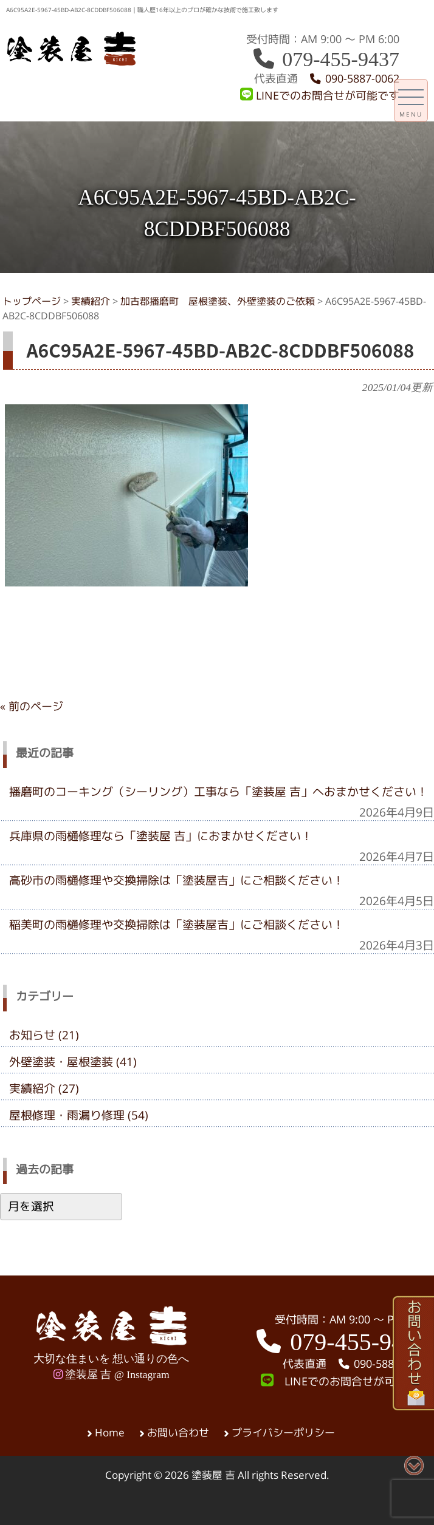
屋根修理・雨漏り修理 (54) (78, 1115)
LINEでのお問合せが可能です (319, 95)
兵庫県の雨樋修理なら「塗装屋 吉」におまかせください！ (160, 836)
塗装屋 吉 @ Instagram (111, 1374)
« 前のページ (31, 706)
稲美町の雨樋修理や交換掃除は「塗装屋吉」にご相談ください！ (176, 925)
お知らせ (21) (44, 1035)
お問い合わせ (178, 1433)
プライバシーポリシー (283, 1433)
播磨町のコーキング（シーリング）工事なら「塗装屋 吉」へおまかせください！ (218, 792)
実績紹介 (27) (44, 1088)
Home (110, 1433)
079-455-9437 (325, 59)
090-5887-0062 (354, 78)
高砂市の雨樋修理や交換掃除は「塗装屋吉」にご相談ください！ (176, 880)
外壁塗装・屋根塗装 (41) (73, 1062)
